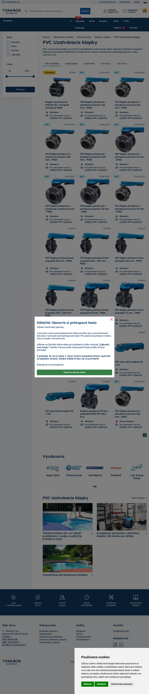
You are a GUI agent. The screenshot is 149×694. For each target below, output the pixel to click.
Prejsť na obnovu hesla (74, 372)
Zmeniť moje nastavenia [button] (121, 684)
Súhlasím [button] (87, 684)
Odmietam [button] (101, 684)
